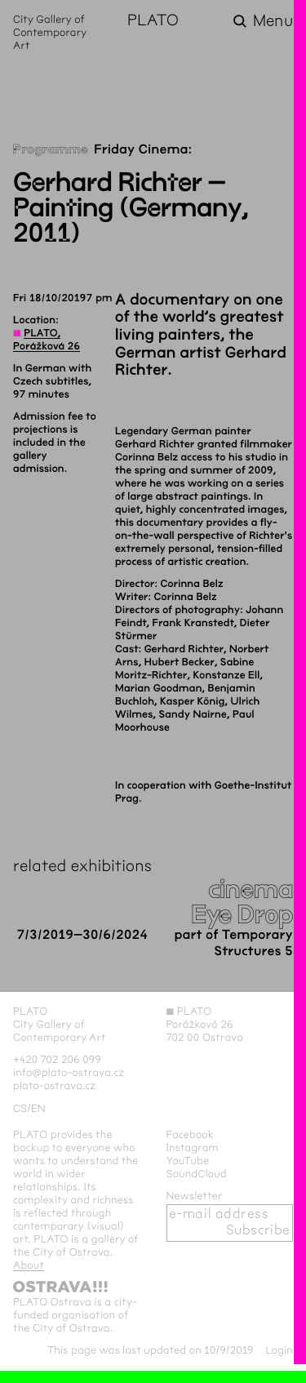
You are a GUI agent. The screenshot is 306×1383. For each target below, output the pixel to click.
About (28, 1265)
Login (279, 1350)
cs (20, 1108)
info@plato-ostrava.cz (68, 1072)
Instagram (192, 1148)
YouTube (188, 1161)
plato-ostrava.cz (54, 1086)
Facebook (190, 1135)
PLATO (153, 21)
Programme (50, 150)
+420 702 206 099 (57, 1059)
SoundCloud (196, 1174)
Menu (273, 21)
